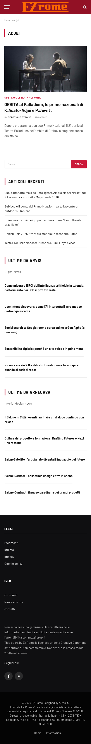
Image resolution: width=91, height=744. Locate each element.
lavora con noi (13, 602)
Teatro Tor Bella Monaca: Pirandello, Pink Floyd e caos (40, 243)
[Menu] (7, 7)
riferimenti (11, 543)
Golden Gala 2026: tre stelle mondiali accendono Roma (41, 233)
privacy (9, 556)
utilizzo (9, 549)
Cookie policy (13, 563)
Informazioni (54, 733)
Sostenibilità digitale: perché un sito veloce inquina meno (44, 349)
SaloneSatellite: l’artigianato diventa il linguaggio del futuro (45, 459)
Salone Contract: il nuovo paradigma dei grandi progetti (42, 492)
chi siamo (10, 595)
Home (7, 19)
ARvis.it (63, 702)
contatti (9, 609)
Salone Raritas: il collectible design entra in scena (38, 476)
